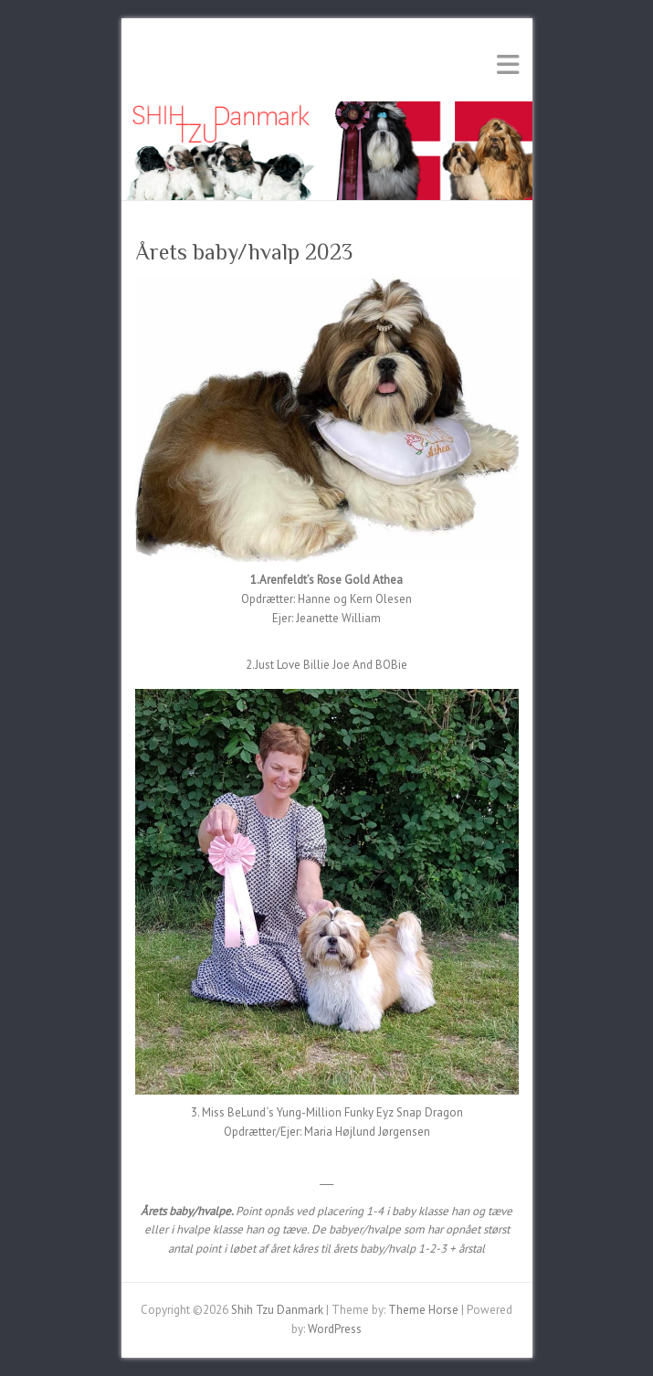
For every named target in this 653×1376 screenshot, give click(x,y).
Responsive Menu (508, 64)
